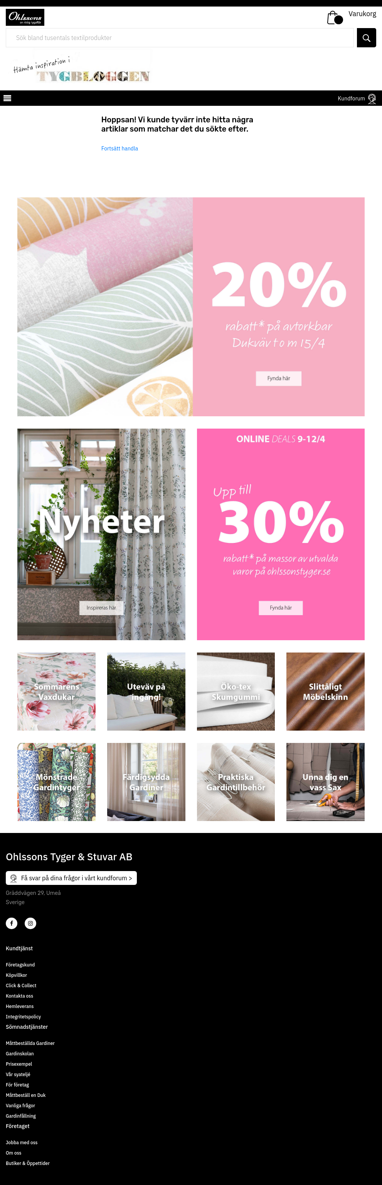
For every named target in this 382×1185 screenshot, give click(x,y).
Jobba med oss (21, 1142)
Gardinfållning (21, 1116)
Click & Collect (21, 985)
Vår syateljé (18, 1074)
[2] (11, 923)
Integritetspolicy (23, 1017)
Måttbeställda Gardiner (30, 1043)
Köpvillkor (16, 975)
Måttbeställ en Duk (25, 1095)
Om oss (13, 1153)
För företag (17, 1085)
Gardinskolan (20, 1053)
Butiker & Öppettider (28, 1163)
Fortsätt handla (119, 148)
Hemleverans (20, 1006)
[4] (30, 923)
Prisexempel (19, 1064)
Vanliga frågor (20, 1105)
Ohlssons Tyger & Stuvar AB (69, 856)
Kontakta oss (19, 996)
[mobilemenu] (6, 99)
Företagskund (20, 965)
